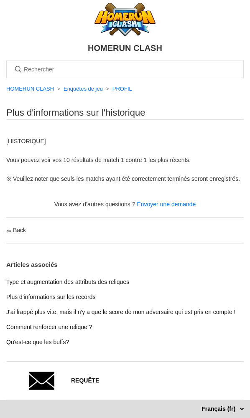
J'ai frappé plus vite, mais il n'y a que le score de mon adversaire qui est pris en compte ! (121, 312)
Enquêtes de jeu (83, 89)
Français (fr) (219, 408)
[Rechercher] (125, 69)
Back (16, 230)
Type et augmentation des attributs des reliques (67, 282)
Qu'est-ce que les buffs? (37, 342)
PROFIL (122, 89)
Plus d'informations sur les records (51, 297)
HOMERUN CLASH (30, 89)
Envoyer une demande (166, 204)
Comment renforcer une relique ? (49, 327)
